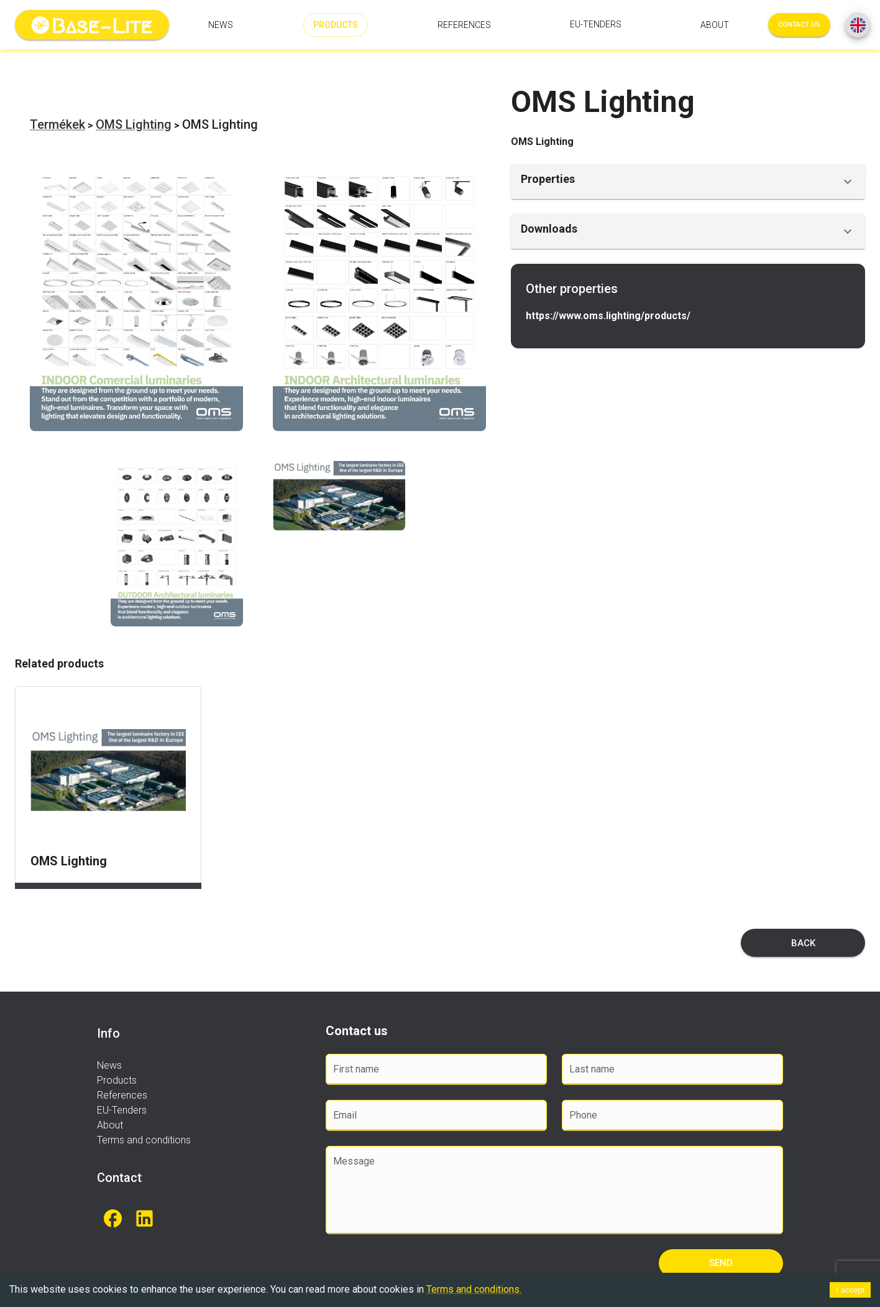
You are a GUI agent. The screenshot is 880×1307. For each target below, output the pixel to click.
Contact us (799, 25)
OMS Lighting (134, 124)
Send (721, 1263)
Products (335, 25)
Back (803, 943)
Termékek (57, 124)
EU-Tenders (595, 25)
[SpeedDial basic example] (857, 24)
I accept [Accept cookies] (850, 1290)
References (464, 25)
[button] (688, 181)
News (220, 25)
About (715, 25)
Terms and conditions (144, 1140)
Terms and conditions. (473, 1289)
